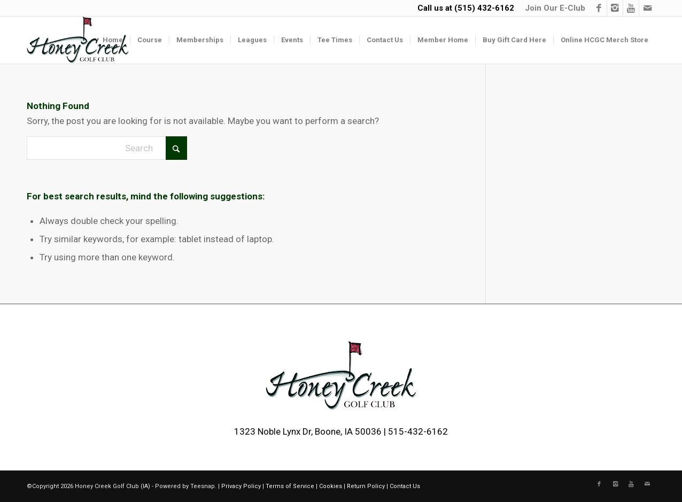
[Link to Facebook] (599, 8)
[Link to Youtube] (631, 8)
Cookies (330, 486)
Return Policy (366, 486)
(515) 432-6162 (484, 8)
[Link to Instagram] (615, 8)
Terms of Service (290, 486)
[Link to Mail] (647, 8)
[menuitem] (552, 8)
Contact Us (405, 486)
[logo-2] (78, 40)
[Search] (107, 148)
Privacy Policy (241, 486)
